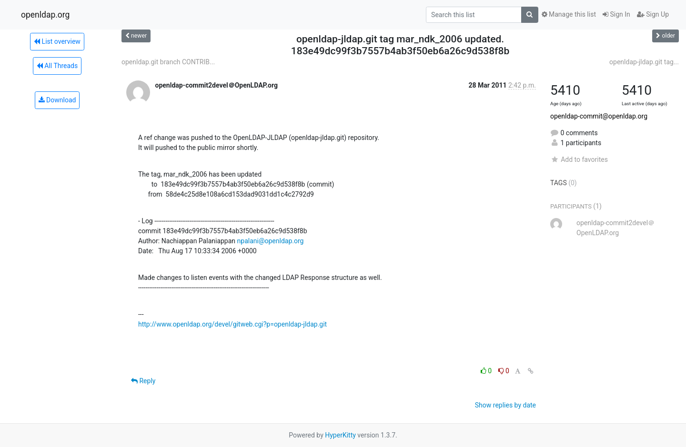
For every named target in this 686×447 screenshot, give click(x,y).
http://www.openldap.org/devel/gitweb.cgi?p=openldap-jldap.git (232, 324)
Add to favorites (579, 159)
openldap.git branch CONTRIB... (168, 62)
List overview (57, 41)
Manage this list (569, 14)
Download (57, 100)
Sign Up (653, 14)
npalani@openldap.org (270, 241)
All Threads (57, 66)
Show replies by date (505, 405)
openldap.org (45, 15)
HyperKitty (340, 435)
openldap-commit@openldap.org (598, 116)
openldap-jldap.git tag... (644, 62)
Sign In (616, 14)
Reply (143, 381)
